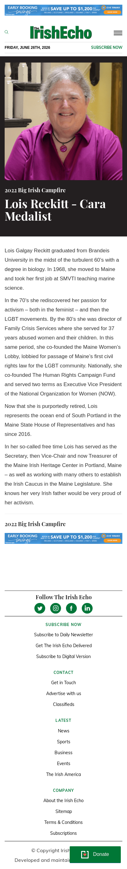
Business (63, 752)
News (63, 731)
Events (63, 763)
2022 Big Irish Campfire (35, 190)
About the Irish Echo (63, 800)
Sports (63, 742)
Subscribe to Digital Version (63, 656)
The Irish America (63, 774)
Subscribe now (106, 47)
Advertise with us (63, 693)
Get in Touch (63, 682)
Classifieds (63, 704)
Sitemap (63, 811)
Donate (101, 854)
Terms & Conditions (63, 822)
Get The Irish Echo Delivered (64, 645)
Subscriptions (63, 833)
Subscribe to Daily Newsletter (63, 635)
